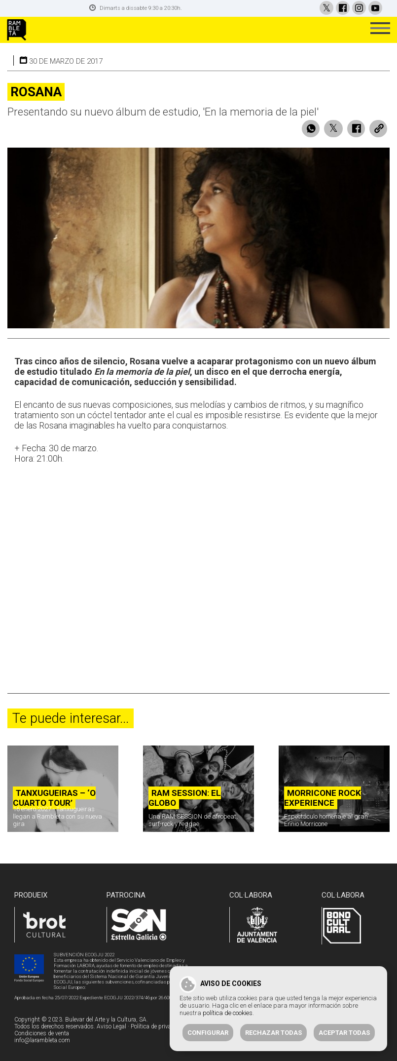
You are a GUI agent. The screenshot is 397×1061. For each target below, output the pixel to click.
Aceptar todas (344, 1032)
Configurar (207, 1032)
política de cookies (228, 1013)
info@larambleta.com (42, 1040)
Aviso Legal (111, 1026)
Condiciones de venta (41, 1033)
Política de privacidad (158, 1026)
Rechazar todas (273, 1032)
